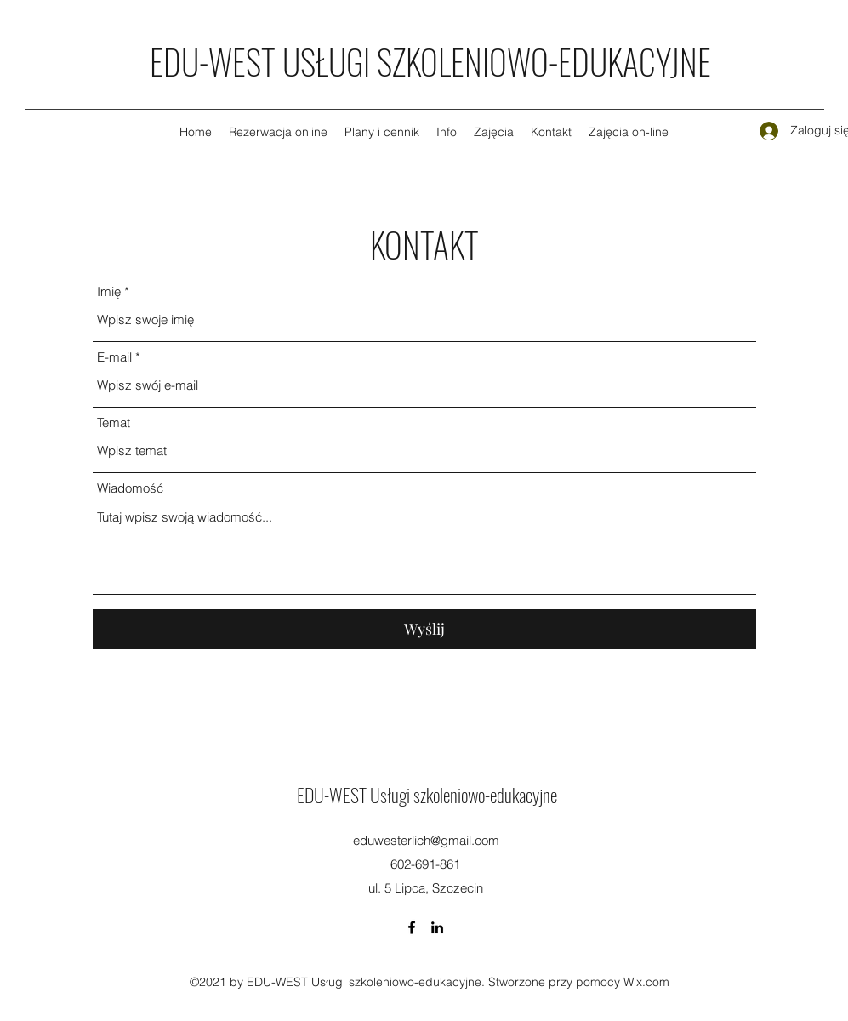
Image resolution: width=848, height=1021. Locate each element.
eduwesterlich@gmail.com (426, 840)
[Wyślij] (424, 629)
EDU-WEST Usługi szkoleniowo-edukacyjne (427, 794)
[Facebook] (411, 927)
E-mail (114, 357)
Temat (113, 422)
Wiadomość (130, 488)
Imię (109, 291)
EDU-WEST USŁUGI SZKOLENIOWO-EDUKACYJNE (430, 61)
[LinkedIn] (437, 927)
